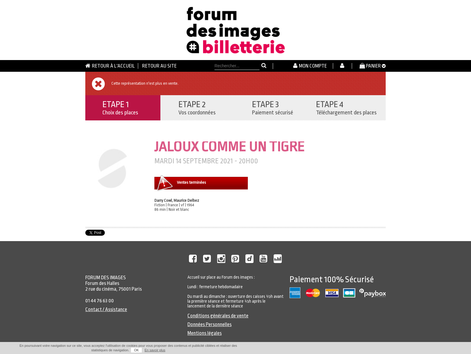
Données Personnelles (209, 324)
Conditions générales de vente (217, 316)
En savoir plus (154, 350)
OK (136, 350)
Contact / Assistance (106, 309)
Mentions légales (204, 333)
